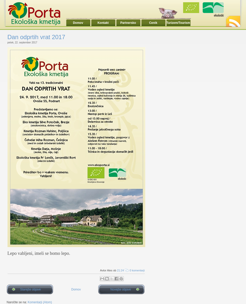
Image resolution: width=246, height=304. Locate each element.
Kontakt (103, 23)
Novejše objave (120, 289)
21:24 (120, 270)
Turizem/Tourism (178, 23)
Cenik (153, 23)
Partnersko (128, 23)
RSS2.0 (232, 20)
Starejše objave (30, 289)
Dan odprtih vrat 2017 (36, 37)
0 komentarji (137, 270)
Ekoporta (37, 13)
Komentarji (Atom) (40, 302)
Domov (78, 23)
